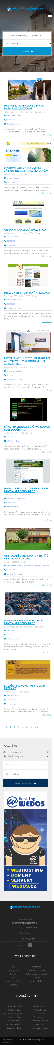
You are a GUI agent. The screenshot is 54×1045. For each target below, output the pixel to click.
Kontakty (36, 977)
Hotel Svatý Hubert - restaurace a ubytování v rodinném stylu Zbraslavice (27, 361)
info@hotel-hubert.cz (14, 379)
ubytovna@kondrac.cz (15, 574)
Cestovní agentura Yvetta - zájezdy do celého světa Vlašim (26, 169)
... (31, 726)
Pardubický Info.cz (14, 1006)
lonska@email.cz (12, 507)
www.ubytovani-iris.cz (14, 300)
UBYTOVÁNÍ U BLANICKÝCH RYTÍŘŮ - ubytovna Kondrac (27, 557)
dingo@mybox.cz (13, 124)
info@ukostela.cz (13, 639)
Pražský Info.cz (40, 1010)
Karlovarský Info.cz (40, 1028)
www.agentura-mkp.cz (15, 115)
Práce (13, 977)
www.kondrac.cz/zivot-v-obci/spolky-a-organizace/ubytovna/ (28, 566)
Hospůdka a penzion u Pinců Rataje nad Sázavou (24, 107)
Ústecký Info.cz (14, 1010)
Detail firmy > (47, 134)
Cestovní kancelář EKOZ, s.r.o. (25, 229)
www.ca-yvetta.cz (13, 178)
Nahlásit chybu (36, 981)
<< (5, 726)
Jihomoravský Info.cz (14, 1024)
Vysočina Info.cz (14, 1017)
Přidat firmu (36, 966)
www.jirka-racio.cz (13, 437)
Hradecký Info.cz (14, 1020)
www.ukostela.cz (12, 630)
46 (36, 726)
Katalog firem (13, 970)
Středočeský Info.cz (40, 1020)
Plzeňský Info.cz (39, 1006)
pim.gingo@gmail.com (14, 704)
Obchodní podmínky (36, 970)
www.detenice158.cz (14, 695)
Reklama (13, 984)
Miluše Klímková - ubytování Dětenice (24, 687)
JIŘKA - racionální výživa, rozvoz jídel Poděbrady (27, 428)
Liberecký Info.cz (14, 1028)
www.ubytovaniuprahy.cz (16, 498)
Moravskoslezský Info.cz (14, 1013)
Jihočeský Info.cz (40, 1013)
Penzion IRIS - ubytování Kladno (27, 292)
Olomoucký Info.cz (39, 1024)
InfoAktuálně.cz (24, 1039)
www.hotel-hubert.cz (14, 371)
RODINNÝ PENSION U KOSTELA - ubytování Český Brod (24, 622)
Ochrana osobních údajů (36, 974)
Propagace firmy (13, 981)
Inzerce (13, 974)
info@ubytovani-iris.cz (14, 308)
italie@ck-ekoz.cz (12, 245)
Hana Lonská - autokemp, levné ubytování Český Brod (26, 490)
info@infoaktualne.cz (27, 933)
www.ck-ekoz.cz (12, 237)
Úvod (13, 966)
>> (42, 726)
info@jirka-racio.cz (13, 441)
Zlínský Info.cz (40, 1017)
